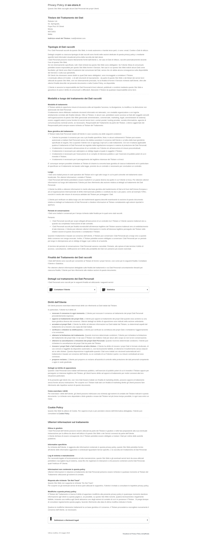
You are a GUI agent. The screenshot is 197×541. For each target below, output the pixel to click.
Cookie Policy (63, 414)
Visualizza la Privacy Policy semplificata (136, 534)
